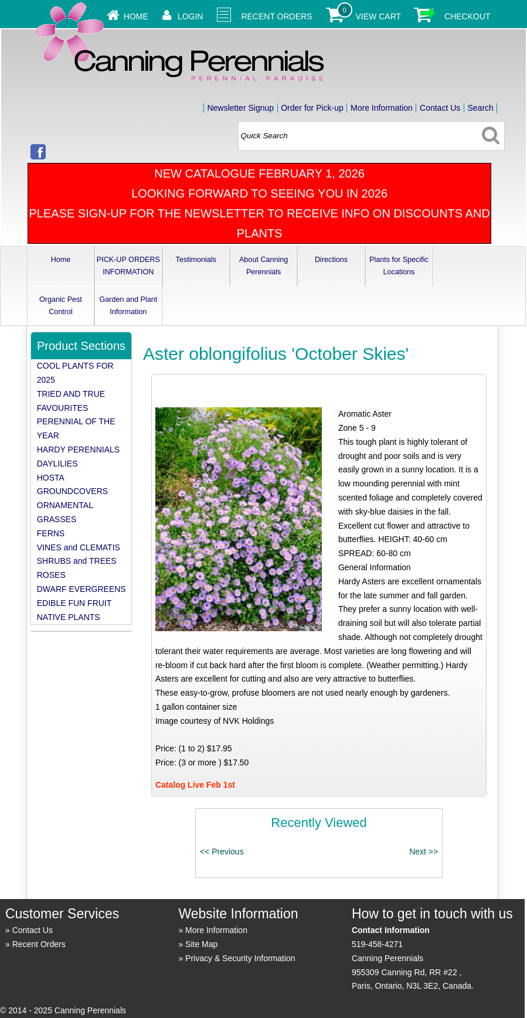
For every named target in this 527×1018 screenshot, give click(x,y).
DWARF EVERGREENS (81, 589)
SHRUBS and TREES (77, 561)
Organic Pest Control (60, 305)
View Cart (379, 16)
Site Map (201, 944)
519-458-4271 (377, 944)
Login (190, 16)
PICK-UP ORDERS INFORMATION (128, 266)
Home (136, 16)
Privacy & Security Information (240, 958)
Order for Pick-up (312, 108)
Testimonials (196, 260)
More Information (382, 108)
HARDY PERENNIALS (78, 449)
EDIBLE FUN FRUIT (74, 603)
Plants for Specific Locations (399, 266)
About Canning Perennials (263, 266)
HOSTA (50, 477)
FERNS (50, 533)
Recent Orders (276, 16)
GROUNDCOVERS (72, 491)
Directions (331, 260)
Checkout (467, 16)
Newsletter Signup (240, 108)
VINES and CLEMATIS (78, 547)
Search (480, 108)
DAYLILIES (57, 463)
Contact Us (440, 108)
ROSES (51, 575)
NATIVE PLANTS (68, 617)
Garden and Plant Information (128, 305)
